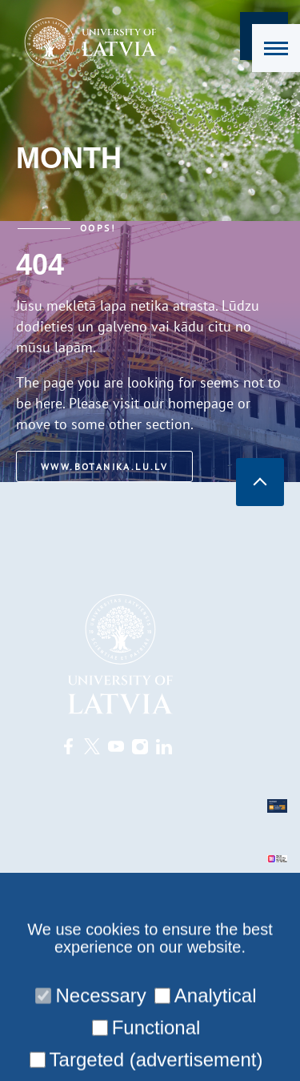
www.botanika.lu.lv (104, 466)
